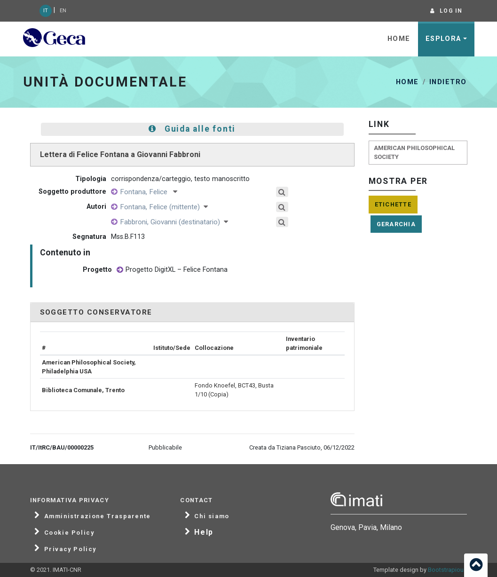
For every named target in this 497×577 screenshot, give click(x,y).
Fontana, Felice (148, 192)
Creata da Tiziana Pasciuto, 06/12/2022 (302, 447)
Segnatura (89, 237)
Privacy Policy (70, 549)
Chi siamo (211, 516)
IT (45, 11)
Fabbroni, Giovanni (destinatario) (174, 222)
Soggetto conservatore (96, 312)
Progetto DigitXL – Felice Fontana (172, 270)
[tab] (192, 312)
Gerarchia (396, 224)
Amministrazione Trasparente (97, 516)
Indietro (448, 82)
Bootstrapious (447, 569)
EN (63, 11)
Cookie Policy (69, 533)
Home (398, 39)
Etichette (393, 204)
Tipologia (90, 179)
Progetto (97, 270)
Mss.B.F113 (128, 237)
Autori (96, 207)
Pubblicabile (165, 447)
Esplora (443, 39)
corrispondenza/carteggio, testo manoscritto (180, 179)
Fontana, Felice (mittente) (164, 207)
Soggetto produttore (72, 192)
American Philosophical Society (414, 152)
